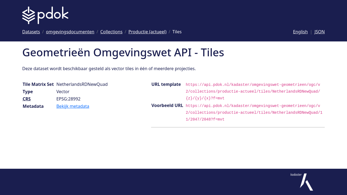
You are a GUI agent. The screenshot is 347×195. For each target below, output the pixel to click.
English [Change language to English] (300, 32)
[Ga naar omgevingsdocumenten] (70, 32)
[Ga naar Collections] (111, 32)
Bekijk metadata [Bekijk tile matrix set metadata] (72, 106)
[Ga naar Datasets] (31, 32)
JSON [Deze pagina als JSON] (319, 32)
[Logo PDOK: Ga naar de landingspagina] (45, 15)
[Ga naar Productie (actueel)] (147, 32)
